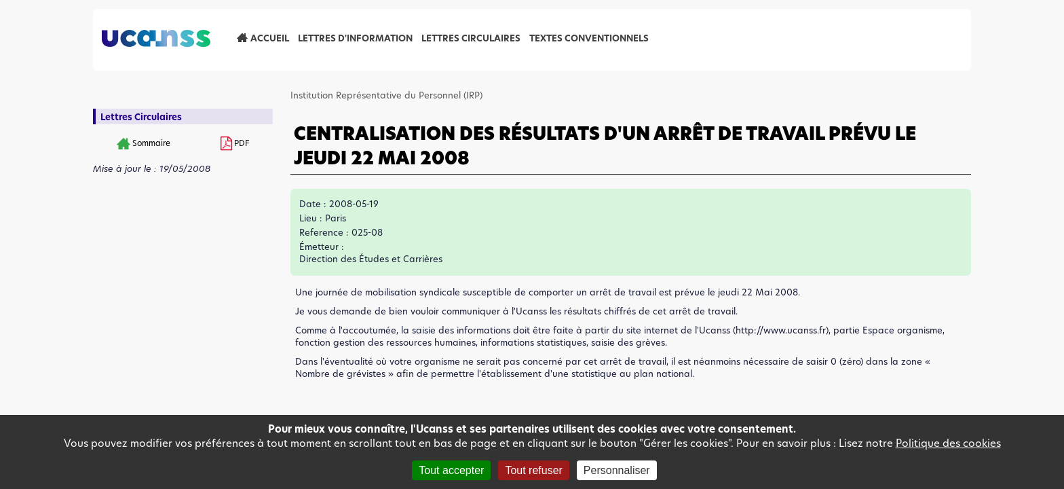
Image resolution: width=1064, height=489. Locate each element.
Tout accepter (451, 470)
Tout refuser (533, 470)
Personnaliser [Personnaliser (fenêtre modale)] (617, 470)
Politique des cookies (948, 443)
